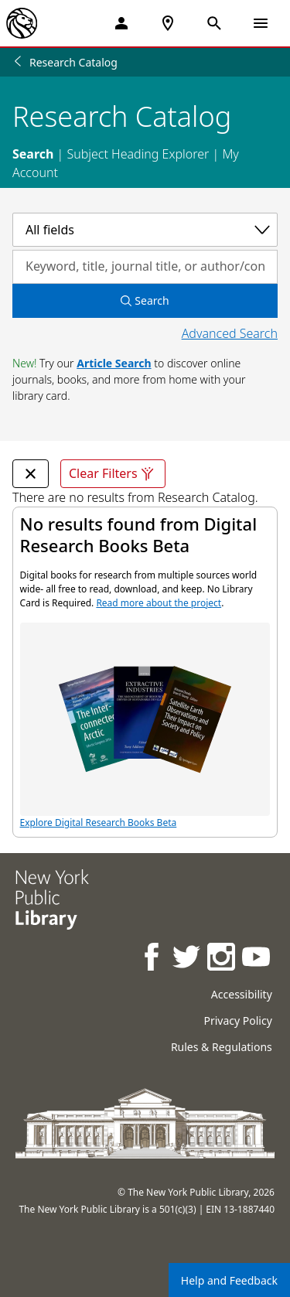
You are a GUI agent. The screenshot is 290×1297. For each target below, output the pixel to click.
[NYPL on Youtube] (257, 958)
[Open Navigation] (260, 23)
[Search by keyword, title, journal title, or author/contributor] (145, 267)
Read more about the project (158, 602)
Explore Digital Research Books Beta (145, 726)
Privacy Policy (237, 1020)
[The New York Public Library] (21, 23)
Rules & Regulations (221, 1046)
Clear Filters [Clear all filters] (113, 473)
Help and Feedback (229, 1280)
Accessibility (241, 994)
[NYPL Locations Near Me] (168, 23)
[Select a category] (145, 230)
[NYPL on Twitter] (187, 958)
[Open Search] (214, 23)
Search (32, 153)
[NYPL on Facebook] (153, 958)
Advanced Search (230, 333)
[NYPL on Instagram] (222, 958)
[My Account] (121, 23)
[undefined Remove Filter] (30, 473)
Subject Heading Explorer (138, 153)
